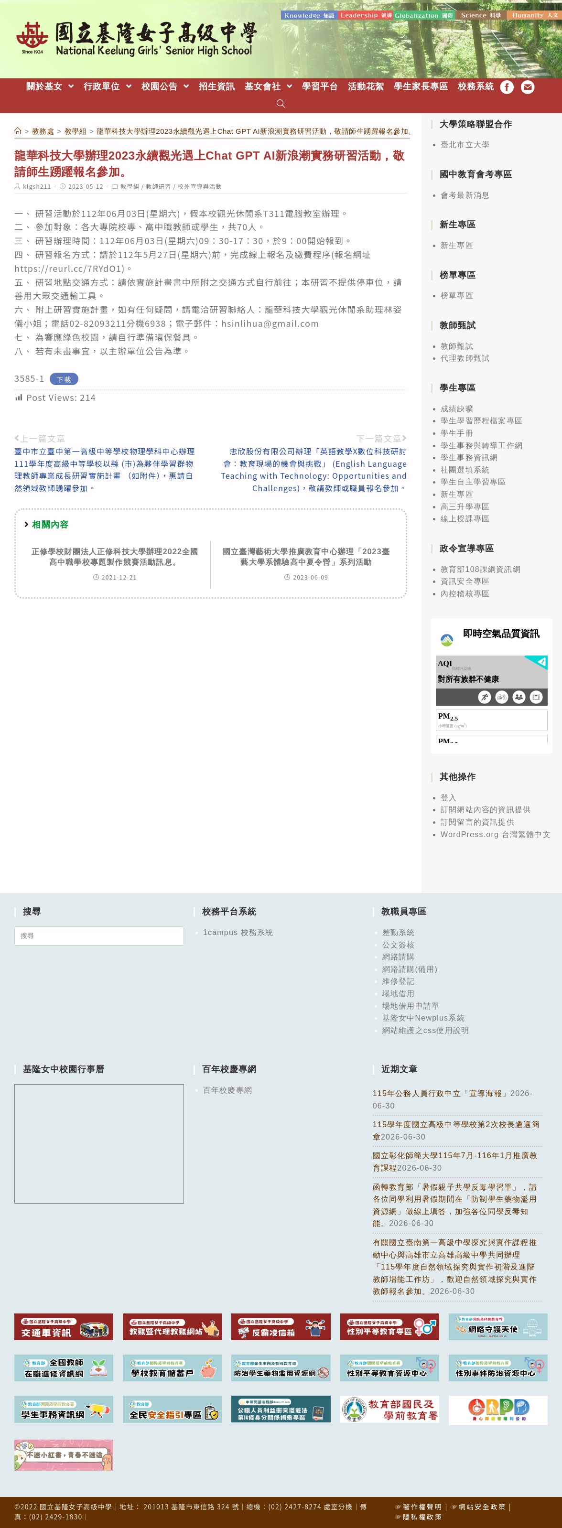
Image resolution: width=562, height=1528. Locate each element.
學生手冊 (457, 432)
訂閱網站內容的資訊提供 (486, 809)
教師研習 (159, 186)
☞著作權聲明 (419, 1505)
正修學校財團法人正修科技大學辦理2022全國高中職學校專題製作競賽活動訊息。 (115, 556)
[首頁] (18, 130)
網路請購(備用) (410, 968)
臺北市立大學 (465, 144)
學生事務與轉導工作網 (482, 445)
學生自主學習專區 (474, 481)
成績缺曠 (457, 408)
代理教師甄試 (465, 358)
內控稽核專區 (465, 593)
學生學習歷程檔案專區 (482, 420)
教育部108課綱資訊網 (481, 568)
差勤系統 (398, 931)
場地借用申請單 (411, 1005)
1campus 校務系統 (238, 931)
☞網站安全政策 (479, 1505)
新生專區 (457, 245)
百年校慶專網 (227, 1090)
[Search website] (281, 104)
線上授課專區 (465, 518)
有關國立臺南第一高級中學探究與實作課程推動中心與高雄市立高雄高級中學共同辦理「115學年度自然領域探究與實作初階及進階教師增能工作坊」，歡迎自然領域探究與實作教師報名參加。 (455, 1265)
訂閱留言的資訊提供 (478, 821)
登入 (449, 797)
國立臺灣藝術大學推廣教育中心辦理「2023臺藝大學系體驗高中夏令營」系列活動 (306, 556)
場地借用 (398, 993)
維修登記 (398, 981)
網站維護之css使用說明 (425, 1029)
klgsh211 (37, 186)
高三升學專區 (465, 506)
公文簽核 (398, 944)
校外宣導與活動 (200, 186)
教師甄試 (457, 345)
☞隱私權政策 (419, 1515)
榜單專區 (457, 295)
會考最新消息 (465, 194)
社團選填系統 (465, 469)
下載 (64, 378)
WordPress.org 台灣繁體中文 (496, 833)
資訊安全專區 (465, 581)
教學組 (130, 186)
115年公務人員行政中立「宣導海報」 (441, 1093)
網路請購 (398, 956)
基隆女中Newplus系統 (423, 1017)
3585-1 (29, 377)
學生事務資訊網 (469, 457)
